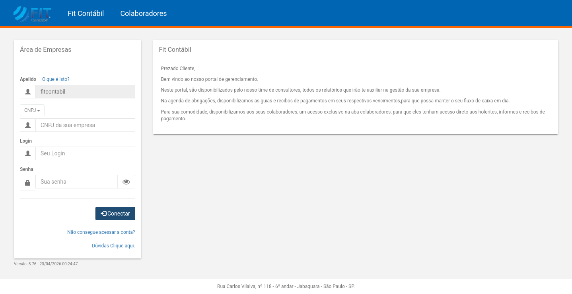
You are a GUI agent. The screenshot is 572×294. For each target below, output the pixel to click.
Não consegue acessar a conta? (101, 232)
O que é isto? (56, 79)
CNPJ (32, 110)
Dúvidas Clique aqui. (113, 246)
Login (26, 141)
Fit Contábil (86, 13)
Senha (26, 169)
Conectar (115, 213)
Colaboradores (143, 13)
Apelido (28, 79)
